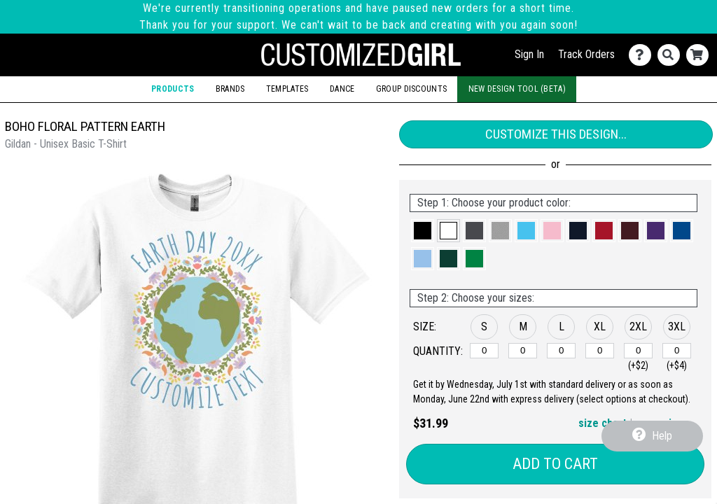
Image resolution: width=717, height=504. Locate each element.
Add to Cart (555, 463)
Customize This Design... (556, 134)
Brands (230, 89)
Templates (287, 89)
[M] (522, 350)
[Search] (671, 55)
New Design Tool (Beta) (517, 89)
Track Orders (586, 54)
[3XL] (676, 350)
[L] (561, 350)
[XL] (599, 350)
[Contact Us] (643, 55)
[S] (484, 350)
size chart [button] (602, 423)
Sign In (529, 54)
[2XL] (638, 350)
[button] (422, 230)
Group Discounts (411, 89)
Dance (342, 89)
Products (172, 89)
